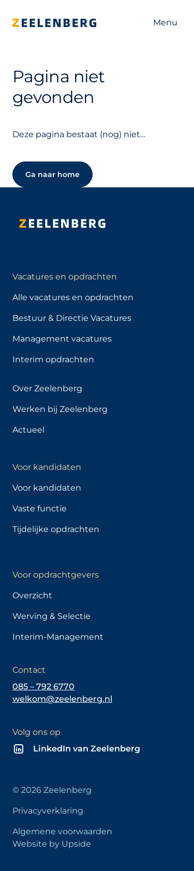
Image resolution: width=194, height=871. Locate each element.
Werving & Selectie (51, 616)
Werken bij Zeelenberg (60, 409)
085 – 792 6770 (43, 686)
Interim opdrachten (53, 359)
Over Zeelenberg (47, 388)
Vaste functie (39, 508)
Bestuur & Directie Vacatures (71, 318)
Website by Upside (51, 844)
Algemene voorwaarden (62, 831)
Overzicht (32, 595)
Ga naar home (52, 174)
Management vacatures (62, 339)
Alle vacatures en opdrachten (72, 297)
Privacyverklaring (47, 811)
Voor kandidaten (46, 488)
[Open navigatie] (165, 22)
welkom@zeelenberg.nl (62, 699)
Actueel (28, 430)
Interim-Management (57, 637)
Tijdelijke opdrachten (55, 529)
